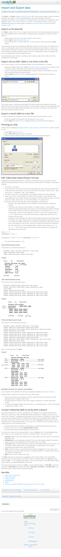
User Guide (31, 532)
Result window (39, 119)
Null (23, 241)
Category (5, 495)
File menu (28, 16)
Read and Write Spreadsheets (42, 23)
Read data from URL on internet (11, 489)
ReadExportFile (9, 480)
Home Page (31, 523)
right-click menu (15, 427)
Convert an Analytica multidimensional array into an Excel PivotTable (24, 483)
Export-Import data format (12, 474)
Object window (35, 67)
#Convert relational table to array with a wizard (23, 21)
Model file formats (10, 476)
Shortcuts (31, 527)
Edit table (4, 48)
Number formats (49, 391)
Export (7, 482)
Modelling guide (32, 540)
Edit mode (20, 38)
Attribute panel (46, 67)
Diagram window (32, 38)
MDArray (35, 421)
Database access (6, 25)
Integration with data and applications (28, 11)
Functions (31, 536)
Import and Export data (49, 11)
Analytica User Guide (8, 11)
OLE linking (46, 489)
